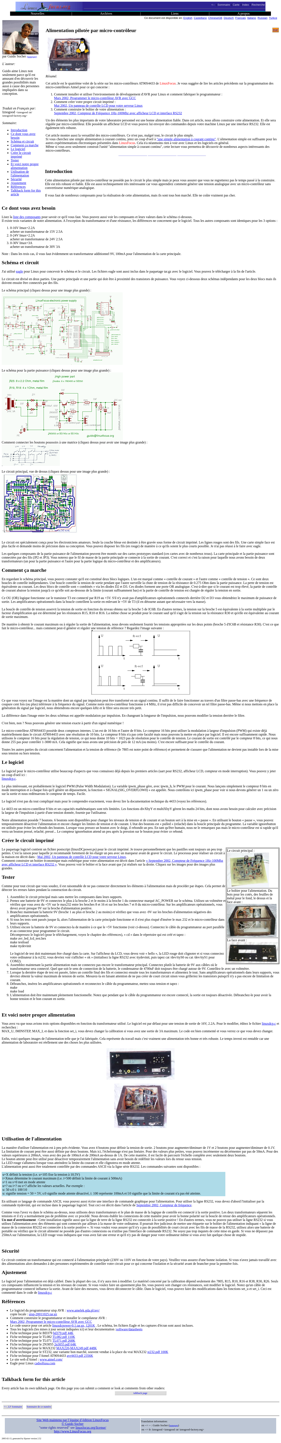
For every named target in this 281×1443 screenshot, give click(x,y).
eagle (19, 271)
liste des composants (27, 217)
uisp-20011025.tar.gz (43, 1314)
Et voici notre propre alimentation (25, 166)
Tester (15, 160)
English (187, 18)
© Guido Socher (73, 1424)
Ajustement (18, 183)
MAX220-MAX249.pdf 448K (76, 1348)
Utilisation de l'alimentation (20, 173)
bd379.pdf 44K (63, 1333)
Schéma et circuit (22, 141)
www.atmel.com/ (51, 1359)
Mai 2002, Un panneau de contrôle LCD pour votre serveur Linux (98, 105)
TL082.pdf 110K (64, 1337)
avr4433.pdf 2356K (80, 1355)
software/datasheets (129, 1329)
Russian (263, 18)
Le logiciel (18, 149)
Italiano (251, 18)
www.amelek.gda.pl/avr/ (83, 1310)
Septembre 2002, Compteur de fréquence (164, 1205)
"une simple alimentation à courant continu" (186, 139)
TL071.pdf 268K (64, 1340)
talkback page (140, 1393)
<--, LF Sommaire (13, 1406)
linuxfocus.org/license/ (91, 1427)
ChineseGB (215, 18)
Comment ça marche (24, 145)
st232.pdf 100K (157, 1352)
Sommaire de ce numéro (39, 1406)
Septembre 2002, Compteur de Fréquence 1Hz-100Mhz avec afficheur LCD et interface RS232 (118, 113)
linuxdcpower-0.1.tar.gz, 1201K (73, 1325)
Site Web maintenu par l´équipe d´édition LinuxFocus (73, 1420)
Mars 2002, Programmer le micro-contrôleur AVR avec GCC (95, 98)
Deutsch (229, 18)
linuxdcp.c (9, 778)
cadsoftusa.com (44, 1363)
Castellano (200, 18)
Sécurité (16, 179)
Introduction (19, 130)
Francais (240, 18)
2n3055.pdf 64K (65, 1344)
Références (18, 186)
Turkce (273, 18)
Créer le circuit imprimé (21, 154)
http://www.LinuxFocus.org (72, 1431)
